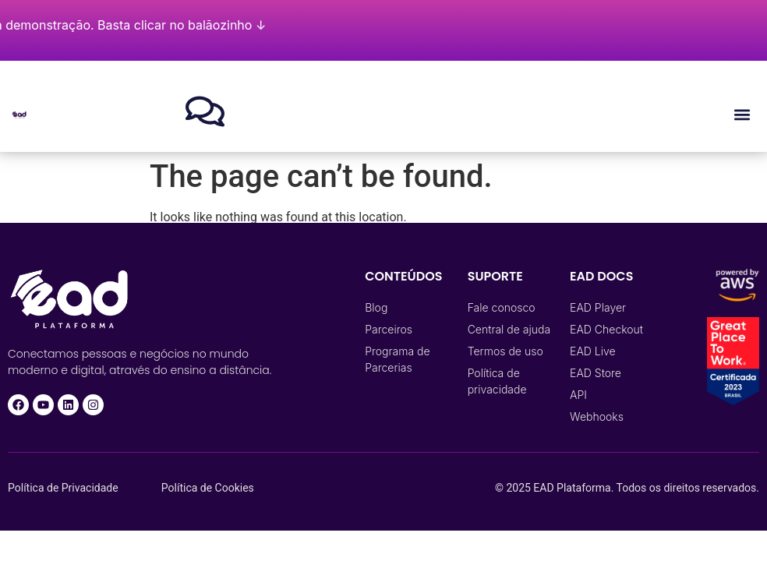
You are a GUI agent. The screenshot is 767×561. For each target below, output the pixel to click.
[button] (742, 114)
